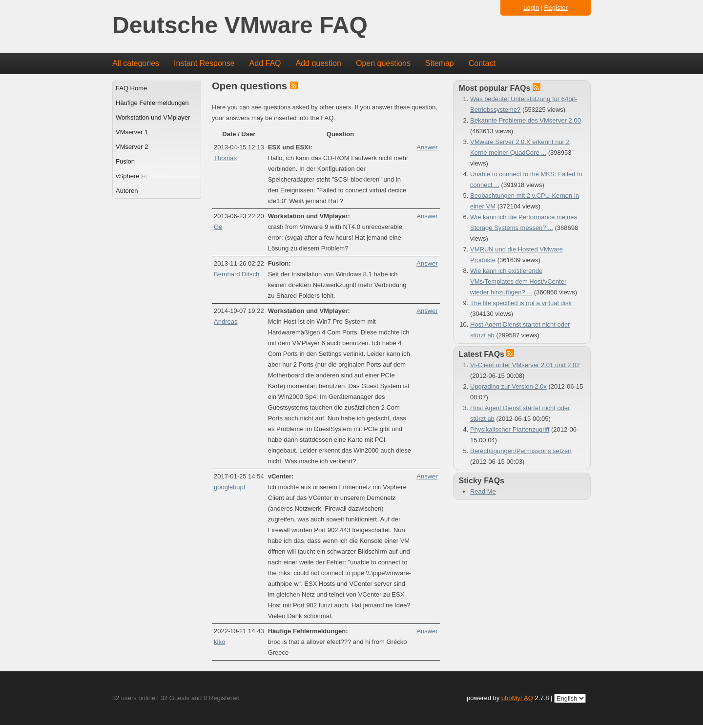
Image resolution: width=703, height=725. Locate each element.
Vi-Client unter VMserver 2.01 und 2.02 (525, 365)
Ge (218, 226)
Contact (482, 63)
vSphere (131, 176)
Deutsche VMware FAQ (240, 26)
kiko (219, 641)
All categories (135, 63)
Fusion (125, 161)
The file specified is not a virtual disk (521, 303)
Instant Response (204, 63)
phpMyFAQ (517, 698)
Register (556, 7)
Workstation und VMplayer (153, 117)
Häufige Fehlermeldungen (152, 102)
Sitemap (439, 63)
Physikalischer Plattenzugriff (509, 429)
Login (531, 7)
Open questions (383, 63)
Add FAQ (265, 63)
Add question (318, 63)
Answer (426, 147)
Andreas (225, 321)
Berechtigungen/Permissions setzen (520, 451)
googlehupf (229, 487)
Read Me (483, 491)
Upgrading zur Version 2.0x (508, 386)
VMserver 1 (132, 132)
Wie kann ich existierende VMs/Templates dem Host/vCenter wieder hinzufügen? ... (518, 281)
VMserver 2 (132, 146)
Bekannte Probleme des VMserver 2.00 (525, 120)
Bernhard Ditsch (236, 274)
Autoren (127, 190)
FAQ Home (131, 88)
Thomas (225, 158)
